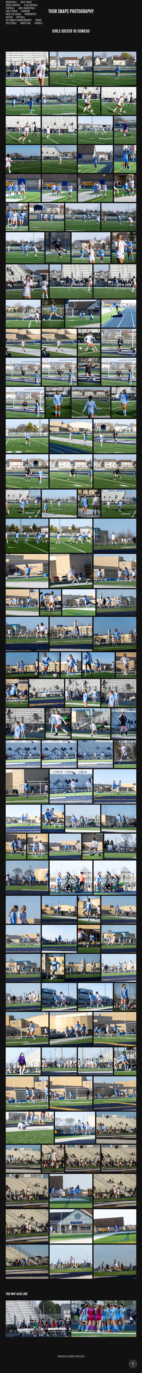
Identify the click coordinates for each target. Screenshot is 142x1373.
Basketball (11, 2)
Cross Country (13, 5)
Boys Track (26, 2)
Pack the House (13, 14)
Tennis (38, 20)
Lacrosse (25, 11)
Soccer (9, 17)
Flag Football (31, 5)
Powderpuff (31, 14)
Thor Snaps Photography (71, 11)
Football (10, 8)
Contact (38, 23)
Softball (20, 17)
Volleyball (11, 23)
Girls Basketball (26, 8)
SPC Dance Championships (18, 20)
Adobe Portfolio (77, 1356)
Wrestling (25, 23)
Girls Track (11, 11)
